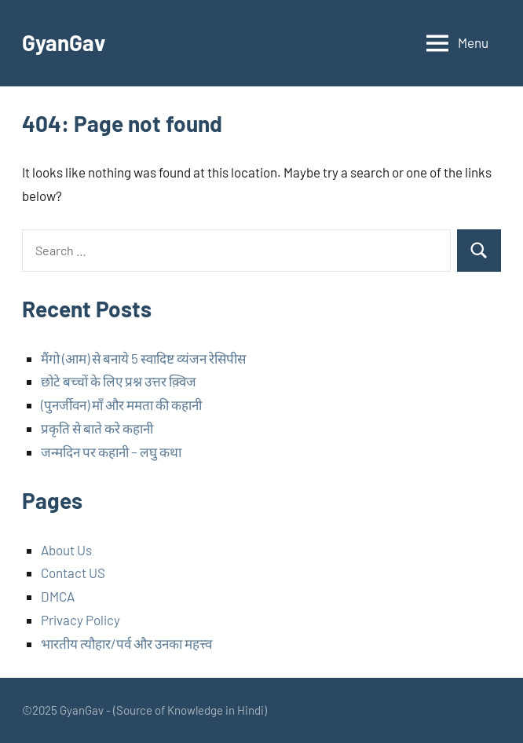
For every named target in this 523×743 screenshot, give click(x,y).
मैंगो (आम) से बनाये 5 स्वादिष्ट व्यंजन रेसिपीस (143, 358)
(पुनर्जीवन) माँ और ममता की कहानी (121, 404)
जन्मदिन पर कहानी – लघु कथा (111, 451)
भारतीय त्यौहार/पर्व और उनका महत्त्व (126, 643)
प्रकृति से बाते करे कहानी (97, 428)
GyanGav (64, 42)
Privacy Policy (80, 620)
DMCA (58, 596)
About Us (66, 550)
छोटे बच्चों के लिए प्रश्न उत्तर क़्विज (118, 381)
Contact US (73, 572)
